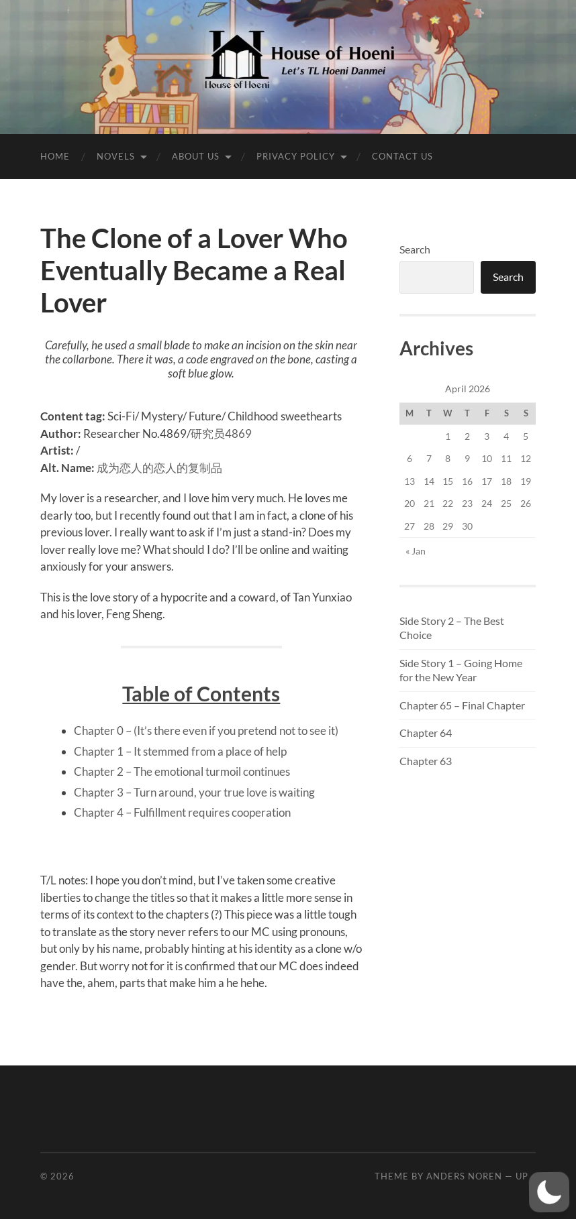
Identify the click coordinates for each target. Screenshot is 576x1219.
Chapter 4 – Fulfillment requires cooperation (182, 812)
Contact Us (402, 156)
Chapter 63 (425, 760)
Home (55, 156)
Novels (116, 156)
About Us (196, 156)
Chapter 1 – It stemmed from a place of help (180, 751)
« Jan (415, 551)
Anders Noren (464, 1176)
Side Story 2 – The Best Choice (451, 627)
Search (414, 249)
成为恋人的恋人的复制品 (159, 468)
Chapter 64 (425, 732)
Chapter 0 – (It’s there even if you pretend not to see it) (206, 730)
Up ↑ (526, 1176)
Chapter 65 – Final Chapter (462, 705)
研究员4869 (221, 433)
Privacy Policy (295, 156)
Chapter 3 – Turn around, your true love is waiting (194, 792)
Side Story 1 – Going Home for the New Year (460, 669)
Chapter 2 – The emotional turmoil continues (182, 771)
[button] (549, 1192)
